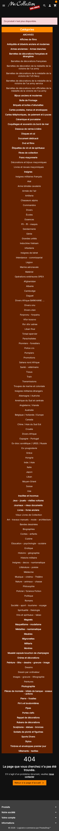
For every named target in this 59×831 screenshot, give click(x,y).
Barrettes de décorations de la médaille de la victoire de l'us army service (28, 82)
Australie (29, 410)
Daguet (29, 295)
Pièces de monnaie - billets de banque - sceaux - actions (28, 692)
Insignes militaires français (29, 176)
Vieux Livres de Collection (29, 515)
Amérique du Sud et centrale (29, 400)
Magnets (28, 619)
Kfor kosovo (30, 319)
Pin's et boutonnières (28, 703)
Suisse (29, 486)
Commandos (29, 205)
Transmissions (29, 381)
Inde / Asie (29, 462)
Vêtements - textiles (28, 751)
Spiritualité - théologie (29, 610)
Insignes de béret (29, 252)
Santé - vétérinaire (29, 367)
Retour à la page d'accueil (30, 782)
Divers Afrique (29, 434)
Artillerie (29, 195)
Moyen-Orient (29, 481)
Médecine (29, 572)
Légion (29, 262)
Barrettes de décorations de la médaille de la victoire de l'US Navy (28, 74)
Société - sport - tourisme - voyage (28, 605)
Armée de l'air (29, 191)
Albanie (30, 286)
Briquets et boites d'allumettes (28, 105)
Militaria (28, 643)
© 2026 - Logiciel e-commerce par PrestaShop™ (29, 828)
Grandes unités (29, 238)
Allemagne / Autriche (29, 395)
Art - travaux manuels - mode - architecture (29, 519)
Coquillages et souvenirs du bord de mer (28, 124)
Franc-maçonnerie (28, 157)
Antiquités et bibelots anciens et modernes (28, 44)
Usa (29, 491)
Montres (28, 648)
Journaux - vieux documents (28, 505)
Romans (29, 600)
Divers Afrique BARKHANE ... (29, 300)
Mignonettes (28, 638)
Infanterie (29, 248)
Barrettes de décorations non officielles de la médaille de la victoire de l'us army (28, 89)
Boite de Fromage (28, 100)
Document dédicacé (28, 138)
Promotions (29, 357)
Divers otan (30, 310)
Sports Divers (28, 736)
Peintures (28, 681)
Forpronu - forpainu (30, 314)
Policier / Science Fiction (28, 591)
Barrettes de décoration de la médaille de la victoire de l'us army (29, 67)
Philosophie (28, 586)
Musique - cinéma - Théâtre (29, 576)
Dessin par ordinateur (29, 672)
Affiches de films (28, 39)
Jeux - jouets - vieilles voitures (28, 500)
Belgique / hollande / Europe (29, 414)
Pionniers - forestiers (29, 343)
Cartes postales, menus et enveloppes (28, 110)
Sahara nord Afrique (29, 362)
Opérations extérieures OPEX (29, 276)
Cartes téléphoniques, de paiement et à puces (28, 114)
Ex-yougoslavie (29, 448)
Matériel (29, 272)
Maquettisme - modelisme (28, 624)
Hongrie (29, 457)
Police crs (29, 348)
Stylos (28, 741)
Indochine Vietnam (29, 243)
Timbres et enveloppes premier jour (28, 746)
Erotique (29, 548)
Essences (29, 219)
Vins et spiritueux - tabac (28, 615)
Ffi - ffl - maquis (29, 224)
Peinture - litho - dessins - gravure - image (28, 662)
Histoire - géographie (28, 553)
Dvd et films (28, 143)
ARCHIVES (28, 34)
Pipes (28, 708)
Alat (29, 181)
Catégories (27, 29)
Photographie (28, 686)
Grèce (29, 453)
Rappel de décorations (28, 717)
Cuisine (28, 538)
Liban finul (30, 329)
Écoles (29, 214)
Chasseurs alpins (29, 200)
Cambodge (29, 291)
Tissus (29, 372)
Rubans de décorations (28, 722)
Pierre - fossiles (28, 698)
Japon (29, 472)
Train (29, 376)
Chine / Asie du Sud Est (29, 424)
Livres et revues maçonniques (29, 167)
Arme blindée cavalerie (29, 186)
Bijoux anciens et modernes (28, 95)
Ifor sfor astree (29, 324)
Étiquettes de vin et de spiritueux (28, 148)
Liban (29, 476)
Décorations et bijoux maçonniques (28, 162)
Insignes (28, 171)
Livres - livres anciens (28, 510)
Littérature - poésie (28, 567)
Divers (29, 210)
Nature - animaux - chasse (28, 581)
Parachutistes (29, 338)
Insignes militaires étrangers (29, 391)
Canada (29, 419)
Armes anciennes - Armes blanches (28, 49)
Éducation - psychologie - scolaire (28, 543)
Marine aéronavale (29, 267)
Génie (29, 233)
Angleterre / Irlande (29, 405)
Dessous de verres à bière (28, 129)
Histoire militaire (29, 557)
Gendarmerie (29, 229)
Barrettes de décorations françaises (28, 61)
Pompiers (29, 353)
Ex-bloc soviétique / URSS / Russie (29, 443)
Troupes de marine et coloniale (29, 386)
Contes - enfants (28, 534)
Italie (29, 467)
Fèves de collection (28, 152)
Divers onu (29, 305)
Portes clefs (28, 712)
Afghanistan (30, 281)
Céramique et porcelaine (28, 119)
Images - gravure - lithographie (28, 676)
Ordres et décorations (28, 657)
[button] (44, 5)
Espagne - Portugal (29, 438)
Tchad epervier (29, 333)
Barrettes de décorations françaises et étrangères (28, 55)
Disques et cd (28, 133)
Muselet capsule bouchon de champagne (28, 653)
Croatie (29, 429)
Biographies (29, 529)
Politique (28, 595)
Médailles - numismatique (28, 629)
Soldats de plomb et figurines (28, 732)
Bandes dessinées (29, 524)
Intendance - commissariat (29, 257)
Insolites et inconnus (28, 495)
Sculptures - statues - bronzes (28, 727)
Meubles (28, 634)
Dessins (29, 667)
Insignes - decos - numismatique (28, 562)
